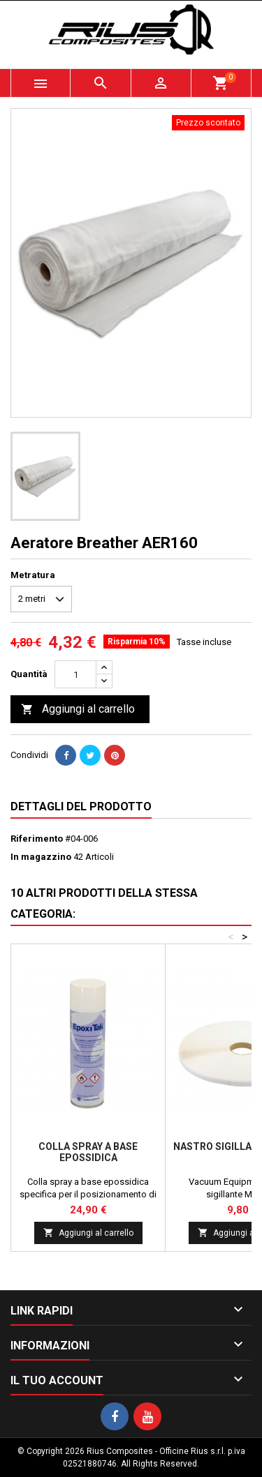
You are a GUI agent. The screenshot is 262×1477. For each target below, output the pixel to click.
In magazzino (40, 856)
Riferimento (36, 838)
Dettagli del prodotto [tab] (81, 806)
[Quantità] (75, 674)
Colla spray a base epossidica (88, 1152)
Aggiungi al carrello (78, 709)
